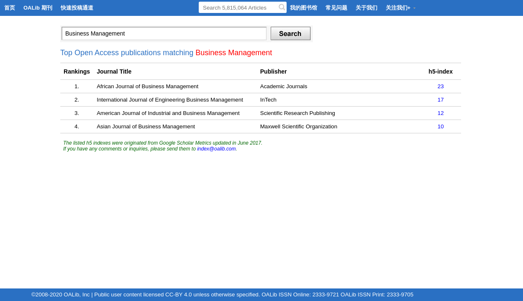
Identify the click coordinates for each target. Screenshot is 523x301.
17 (441, 100)
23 (441, 86)
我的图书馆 (303, 8)
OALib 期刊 (37, 8)
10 (441, 126)
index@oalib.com (216, 149)
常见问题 (336, 8)
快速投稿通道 (77, 8)
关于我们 (366, 8)
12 (441, 113)
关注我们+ (401, 8)
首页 (9, 8)
